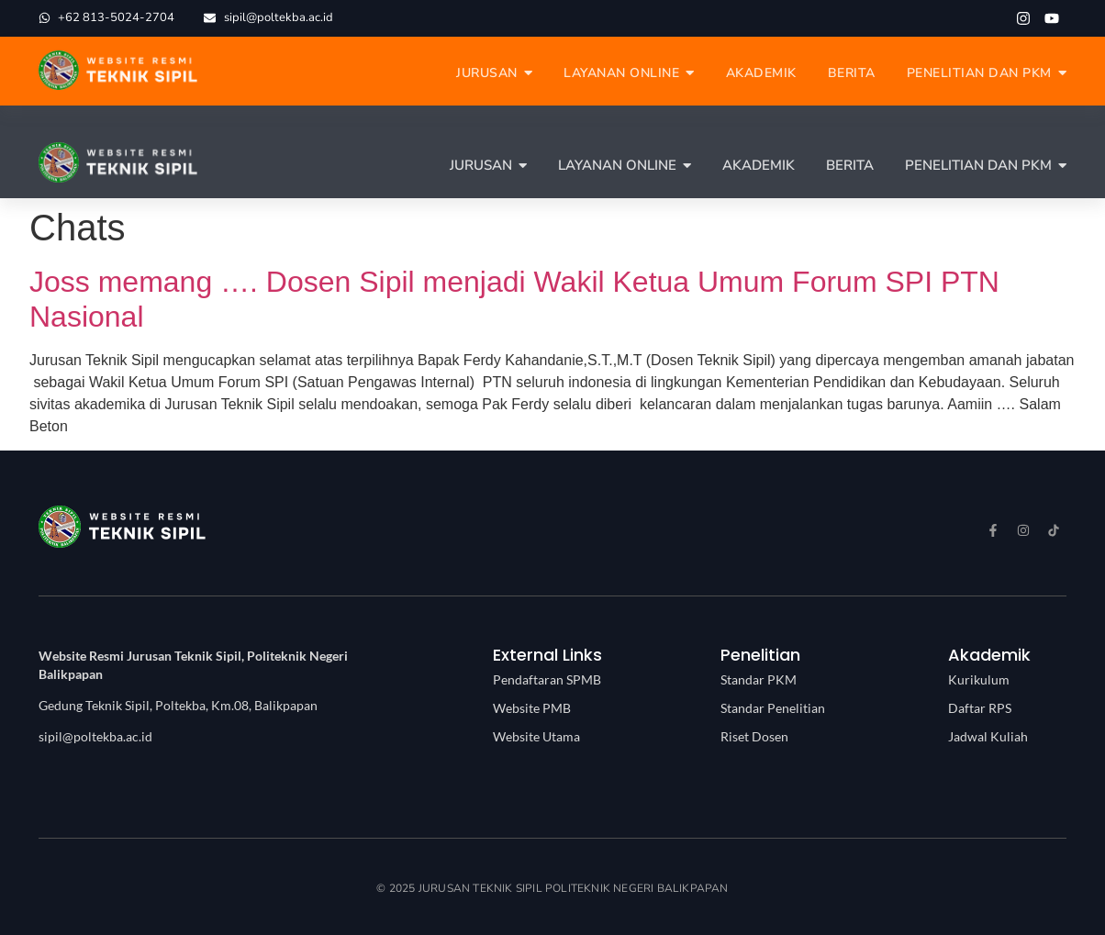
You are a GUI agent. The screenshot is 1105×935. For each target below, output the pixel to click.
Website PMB (532, 708)
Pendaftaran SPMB (547, 679)
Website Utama (536, 736)
